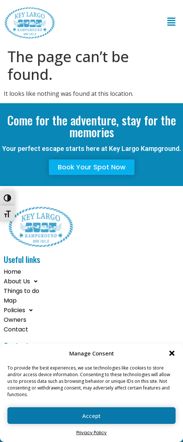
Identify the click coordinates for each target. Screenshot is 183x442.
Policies (20, 310)
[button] (172, 353)
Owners (15, 320)
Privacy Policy (91, 432)
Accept (91, 415)
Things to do (21, 291)
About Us (22, 281)
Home (12, 271)
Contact (16, 329)
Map (10, 300)
